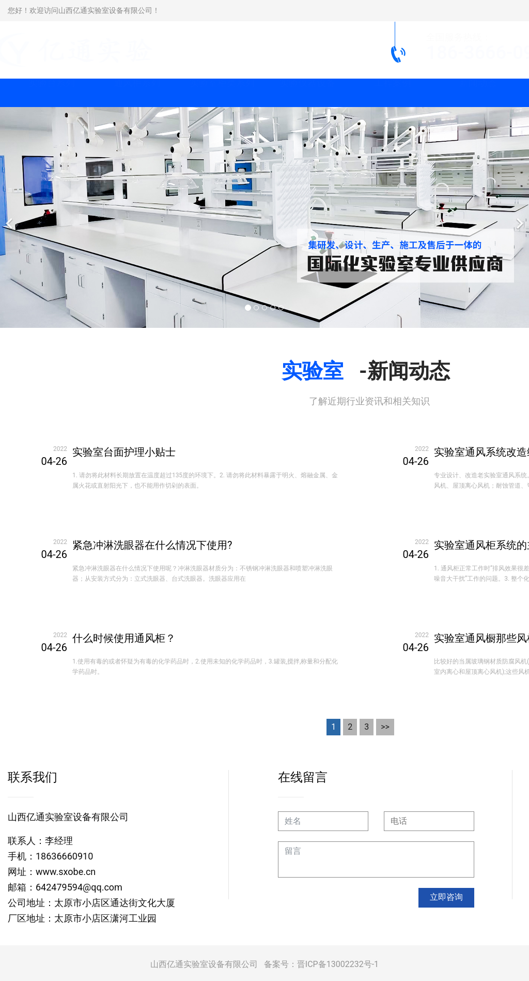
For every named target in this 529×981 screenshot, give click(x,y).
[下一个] (518, 217)
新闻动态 (477, 92)
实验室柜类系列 (222, 92)
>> (385, 727)
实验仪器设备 (307, 92)
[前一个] (10, 217)
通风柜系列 (137, 92)
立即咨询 (446, 897)
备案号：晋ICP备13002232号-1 (321, 964)
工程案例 (392, 92)
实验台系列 (51, 92)
